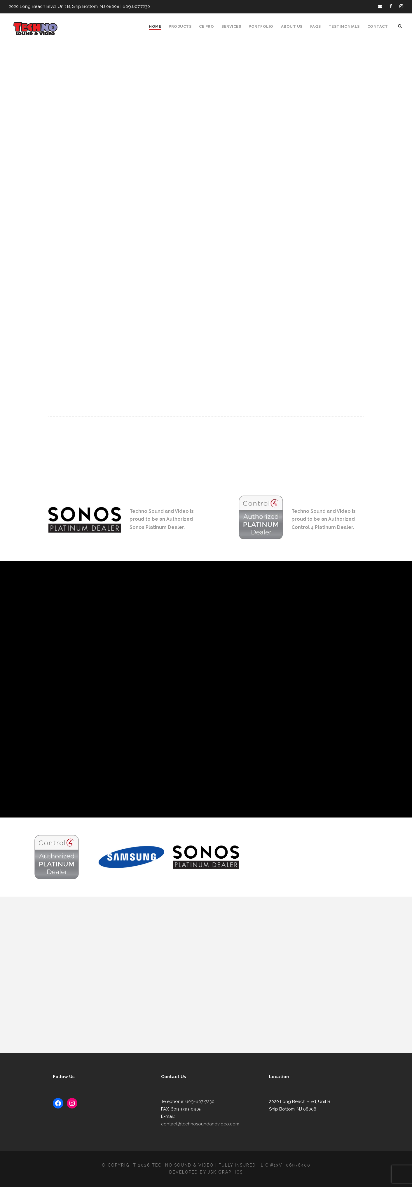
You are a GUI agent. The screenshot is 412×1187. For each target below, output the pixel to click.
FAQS (315, 26)
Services (231, 26)
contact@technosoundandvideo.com (200, 1124)
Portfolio (261, 26)
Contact (377, 26)
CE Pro (206, 26)
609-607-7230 (199, 1101)
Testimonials (344, 26)
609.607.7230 (136, 6)
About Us (292, 26)
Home (155, 26)
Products (180, 26)
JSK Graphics (225, 1172)
